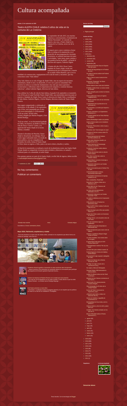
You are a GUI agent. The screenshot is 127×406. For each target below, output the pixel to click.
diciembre (90, 56)
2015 (86, 348)
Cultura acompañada (43, 10)
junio (88, 323)
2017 (86, 343)
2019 (86, 338)
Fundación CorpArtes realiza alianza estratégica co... (96, 149)
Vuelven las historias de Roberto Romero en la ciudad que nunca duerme (48, 278)
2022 (86, 49)
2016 (86, 346)
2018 (86, 341)
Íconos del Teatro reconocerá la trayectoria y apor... (95, 290)
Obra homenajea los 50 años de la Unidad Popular (96, 287)
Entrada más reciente (24, 222)
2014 (86, 351)
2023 (86, 46)
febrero (89, 333)
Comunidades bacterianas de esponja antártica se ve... (96, 176)
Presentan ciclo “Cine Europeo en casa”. (97, 130)
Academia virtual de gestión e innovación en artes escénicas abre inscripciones (50, 267)
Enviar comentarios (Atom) (32, 225)
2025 (86, 42)
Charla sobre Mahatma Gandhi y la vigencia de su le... (96, 141)
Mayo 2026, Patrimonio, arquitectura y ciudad (33, 231)
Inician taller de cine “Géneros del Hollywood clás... (95, 187)
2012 (86, 356)
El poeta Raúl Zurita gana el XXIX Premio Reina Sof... (95, 242)
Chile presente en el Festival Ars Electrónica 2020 (95, 202)
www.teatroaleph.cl (27, 111)
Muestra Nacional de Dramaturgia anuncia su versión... (95, 145)
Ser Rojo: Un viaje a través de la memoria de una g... (95, 264)
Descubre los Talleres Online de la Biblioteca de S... (95, 183)
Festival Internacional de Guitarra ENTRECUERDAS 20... (95, 137)
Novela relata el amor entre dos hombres (97, 85)
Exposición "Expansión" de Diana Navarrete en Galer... (95, 82)
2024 (86, 44)
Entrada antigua (72, 222)
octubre (89, 61)
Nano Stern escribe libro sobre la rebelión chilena (95, 156)
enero (88, 335)
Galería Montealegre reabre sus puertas (97, 119)
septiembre (90, 63)
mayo (88, 326)
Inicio (48, 222)
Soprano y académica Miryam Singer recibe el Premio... (96, 234)
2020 (86, 54)
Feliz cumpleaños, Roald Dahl (94, 180)
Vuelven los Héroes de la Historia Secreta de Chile (95, 260)
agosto (89, 318)
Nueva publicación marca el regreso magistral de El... (96, 96)
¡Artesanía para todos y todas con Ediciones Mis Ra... (95, 294)
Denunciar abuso (89, 385)
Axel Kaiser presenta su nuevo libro (37, 288)
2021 (86, 51)
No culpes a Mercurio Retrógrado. (95, 268)
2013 (86, 353)
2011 (86, 358)
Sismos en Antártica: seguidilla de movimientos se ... (95, 298)
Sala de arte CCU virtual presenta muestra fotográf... (95, 283)
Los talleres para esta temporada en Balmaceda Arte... (96, 226)
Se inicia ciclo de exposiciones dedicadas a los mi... (94, 191)
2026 (86, 39)
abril (88, 328)
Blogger (73, 396)
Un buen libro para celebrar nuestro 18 (97, 249)
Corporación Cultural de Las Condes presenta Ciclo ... (96, 164)
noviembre (90, 58)
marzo (89, 331)
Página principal (89, 31)
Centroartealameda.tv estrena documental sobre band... (94, 172)
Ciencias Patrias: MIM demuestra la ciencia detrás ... (96, 271)
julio (88, 321)
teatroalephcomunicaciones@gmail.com (32, 158)
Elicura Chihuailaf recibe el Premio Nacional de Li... (96, 314)
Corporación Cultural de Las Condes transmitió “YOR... (96, 195)
